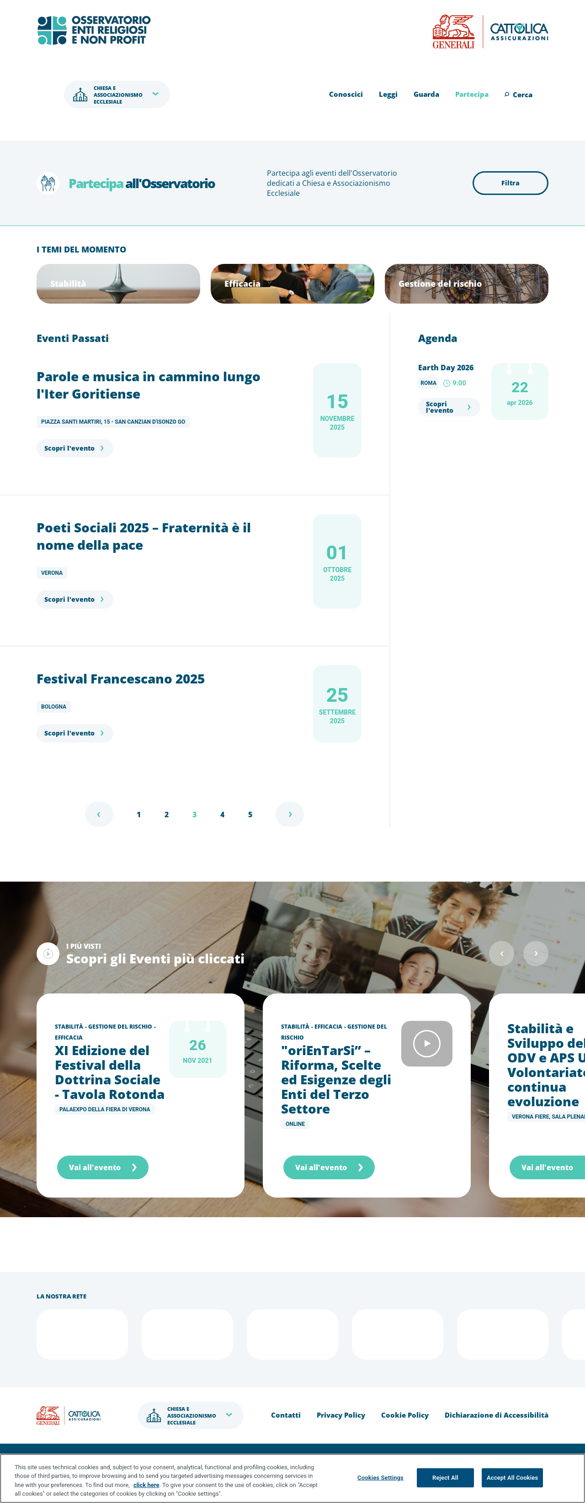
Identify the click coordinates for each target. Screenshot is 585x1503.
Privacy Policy (341, 1414)
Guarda (426, 94)
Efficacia (69, 1037)
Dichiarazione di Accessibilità (496, 1414)
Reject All (445, 1477)
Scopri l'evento (69, 448)
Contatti (286, 1414)
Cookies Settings (380, 1477)
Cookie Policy (405, 1414)
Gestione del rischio (120, 1026)
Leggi (388, 94)
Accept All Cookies (512, 1477)
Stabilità (69, 1026)
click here (146, 1485)
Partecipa (472, 94)
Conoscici (346, 94)
